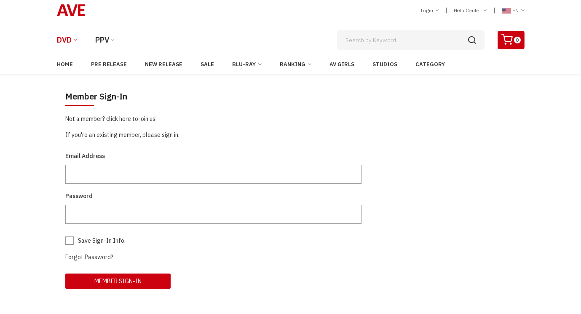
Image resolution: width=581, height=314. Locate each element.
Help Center (470, 10)
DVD (64, 40)
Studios (384, 64)
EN (513, 10)
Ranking (292, 64)
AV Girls (341, 64)
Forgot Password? (89, 257)
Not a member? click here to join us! (111, 119)
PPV (102, 40)
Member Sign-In (118, 281)
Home (65, 64)
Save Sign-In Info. (102, 240)
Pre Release (109, 64)
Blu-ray (244, 64)
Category (430, 64)
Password (79, 196)
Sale (207, 64)
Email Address (85, 156)
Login (430, 10)
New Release (163, 64)
